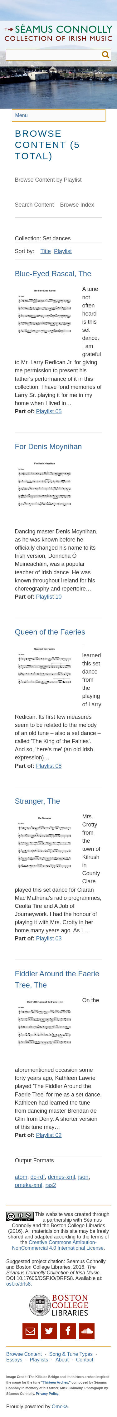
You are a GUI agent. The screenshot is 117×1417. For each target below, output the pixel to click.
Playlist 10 (49, 597)
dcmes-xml (61, 1177)
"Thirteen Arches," (56, 1382)
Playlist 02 (49, 1135)
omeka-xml (28, 1185)
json (83, 1177)
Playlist (63, 251)
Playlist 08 (49, 766)
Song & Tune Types (71, 1354)
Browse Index (77, 205)
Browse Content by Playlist (48, 180)
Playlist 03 (49, 938)
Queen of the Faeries (50, 632)
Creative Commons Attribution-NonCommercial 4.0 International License (58, 1245)
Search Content (34, 205)
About (62, 1359)
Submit (105, 55)
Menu (21, 115)
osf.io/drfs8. (19, 1284)
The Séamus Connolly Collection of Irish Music (58, 35)
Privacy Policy (47, 1393)
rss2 (51, 1185)
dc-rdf (38, 1177)
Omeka (60, 1406)
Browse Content (24, 1354)
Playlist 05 (49, 411)
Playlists (39, 1359)
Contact (84, 1359)
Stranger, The (37, 801)
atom (21, 1177)
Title (46, 251)
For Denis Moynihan (48, 446)
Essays (14, 1359)
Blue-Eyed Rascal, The (53, 273)
